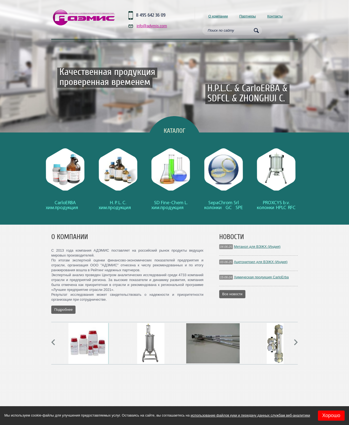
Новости (231, 237)
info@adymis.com (152, 26)
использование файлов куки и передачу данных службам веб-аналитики (250, 415)
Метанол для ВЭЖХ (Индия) (257, 247)
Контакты (274, 16)
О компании (218, 16)
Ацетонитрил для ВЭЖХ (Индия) (261, 262)
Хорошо (331, 415)
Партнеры (247, 16)
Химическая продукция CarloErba (261, 277)
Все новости (232, 294)
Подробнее (63, 310)
